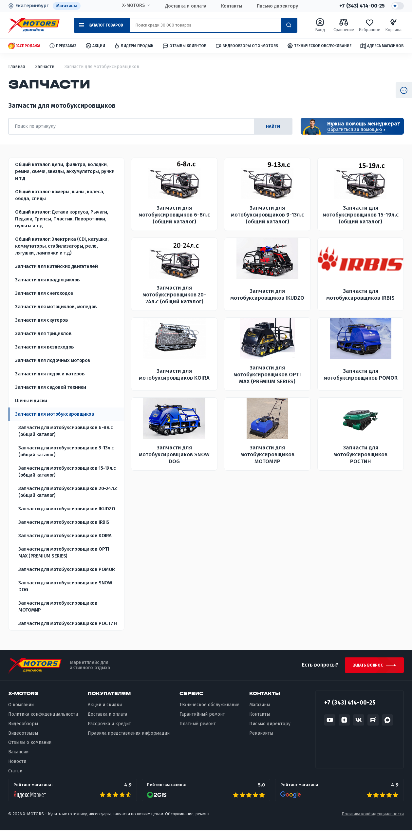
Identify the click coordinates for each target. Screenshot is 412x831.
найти (273, 126)
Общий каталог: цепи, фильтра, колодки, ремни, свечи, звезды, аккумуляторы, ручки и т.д (65, 171)
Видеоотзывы (23, 733)
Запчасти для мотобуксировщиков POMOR (66, 569)
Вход (320, 25)
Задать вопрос (367, 665)
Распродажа (24, 46)
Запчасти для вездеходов (44, 347)
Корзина (393, 25)
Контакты (230, 6)
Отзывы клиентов (184, 46)
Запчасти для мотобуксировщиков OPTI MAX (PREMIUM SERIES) (63, 552)
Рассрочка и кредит (109, 724)
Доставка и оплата (184, 6)
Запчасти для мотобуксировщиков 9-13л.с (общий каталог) (66, 451)
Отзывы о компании (29, 743)
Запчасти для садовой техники (50, 387)
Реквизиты (261, 733)
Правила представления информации (129, 733)
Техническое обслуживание (319, 46)
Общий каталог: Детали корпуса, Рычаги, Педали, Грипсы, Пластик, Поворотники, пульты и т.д (61, 219)
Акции (95, 46)
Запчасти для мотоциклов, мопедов (56, 307)
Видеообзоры (23, 724)
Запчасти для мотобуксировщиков (54, 414)
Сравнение (343, 25)
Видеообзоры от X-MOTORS (246, 46)
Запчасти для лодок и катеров (49, 374)
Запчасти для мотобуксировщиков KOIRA (65, 535)
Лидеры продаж (133, 46)
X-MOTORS (132, 5)
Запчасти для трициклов (43, 333)
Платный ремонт (197, 724)
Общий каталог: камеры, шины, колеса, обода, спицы (59, 195)
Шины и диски (31, 401)
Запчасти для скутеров (41, 320)
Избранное (369, 25)
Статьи (15, 771)
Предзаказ (62, 46)
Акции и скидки (105, 705)
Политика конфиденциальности (43, 715)
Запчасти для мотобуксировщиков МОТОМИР (58, 606)
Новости (17, 762)
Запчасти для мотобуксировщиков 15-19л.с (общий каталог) (67, 471)
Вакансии (18, 752)
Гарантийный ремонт (202, 715)
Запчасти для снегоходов (44, 293)
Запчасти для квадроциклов (47, 280)
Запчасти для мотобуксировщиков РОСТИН (67, 623)
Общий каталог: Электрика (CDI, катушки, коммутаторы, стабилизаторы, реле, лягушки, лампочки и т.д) (61, 246)
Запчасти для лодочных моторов (52, 360)
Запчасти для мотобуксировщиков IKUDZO (66, 509)
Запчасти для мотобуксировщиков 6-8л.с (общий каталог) (65, 431)
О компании (21, 705)
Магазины (66, 5)
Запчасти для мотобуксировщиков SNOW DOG (65, 586)
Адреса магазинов (382, 46)
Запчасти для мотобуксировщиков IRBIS (63, 522)
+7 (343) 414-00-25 (361, 6)
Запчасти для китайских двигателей (56, 266)
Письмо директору (276, 6)
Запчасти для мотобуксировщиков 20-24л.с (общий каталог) (67, 491)
